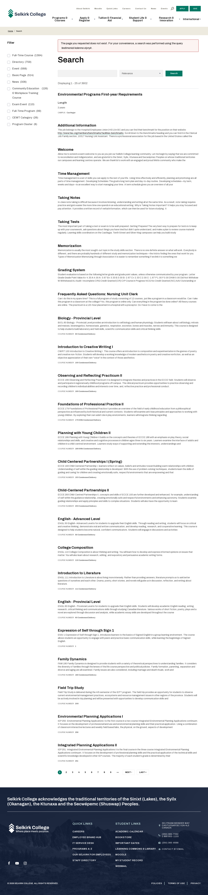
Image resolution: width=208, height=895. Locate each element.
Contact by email (173, 849)
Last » (142, 773)
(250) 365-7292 (170, 834)
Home (10, 31)
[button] (61, 19)
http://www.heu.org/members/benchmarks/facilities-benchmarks (90, 133)
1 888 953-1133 (170, 836)
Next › (128, 773)
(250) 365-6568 (170, 843)
